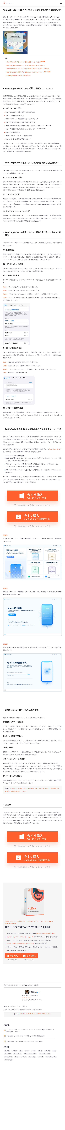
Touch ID (38, 933)
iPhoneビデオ (8, 1057)
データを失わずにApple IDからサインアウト (20, 944)
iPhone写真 (8, 1054)
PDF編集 (14, 1050)
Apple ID (30, 937)
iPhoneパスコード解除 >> (19, 1006)
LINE (54, 1050)
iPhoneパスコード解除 (31, 985)
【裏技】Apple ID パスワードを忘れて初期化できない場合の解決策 (24, 1041)
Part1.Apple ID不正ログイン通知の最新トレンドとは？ (24, 62)
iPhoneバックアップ (20, 1057)
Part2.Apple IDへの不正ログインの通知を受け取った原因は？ (26, 65)
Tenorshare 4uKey (54, 449)
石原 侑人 (34, 992)
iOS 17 (27, 1050)
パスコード (22, 937)
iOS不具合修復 (8, 1060)
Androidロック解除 (45, 1054)
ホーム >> (7, 1006)
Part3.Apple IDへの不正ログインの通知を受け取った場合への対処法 (28, 69)
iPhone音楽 (32, 1057)
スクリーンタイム (12, 937)
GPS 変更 (47, 1050)
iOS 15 (33, 1050)
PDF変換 (7, 1050)
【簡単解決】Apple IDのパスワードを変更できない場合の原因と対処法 (25, 1036)
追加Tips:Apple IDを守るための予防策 (19, 75)
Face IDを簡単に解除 (48, 933)
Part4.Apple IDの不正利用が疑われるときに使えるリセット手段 (26, 72)
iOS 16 (40, 1050)
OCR (21, 1050)
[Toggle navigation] (61, 3)
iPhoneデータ (17, 1054)
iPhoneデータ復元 (51, 1057)
